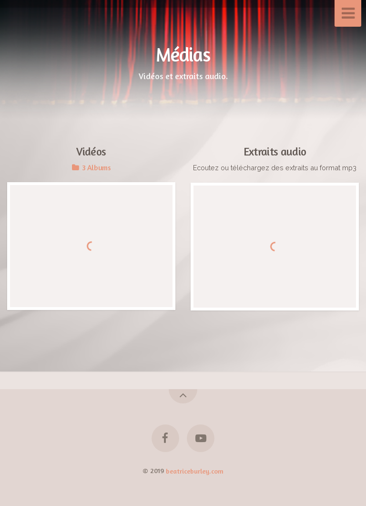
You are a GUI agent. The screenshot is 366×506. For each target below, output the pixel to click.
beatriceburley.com (195, 470)
